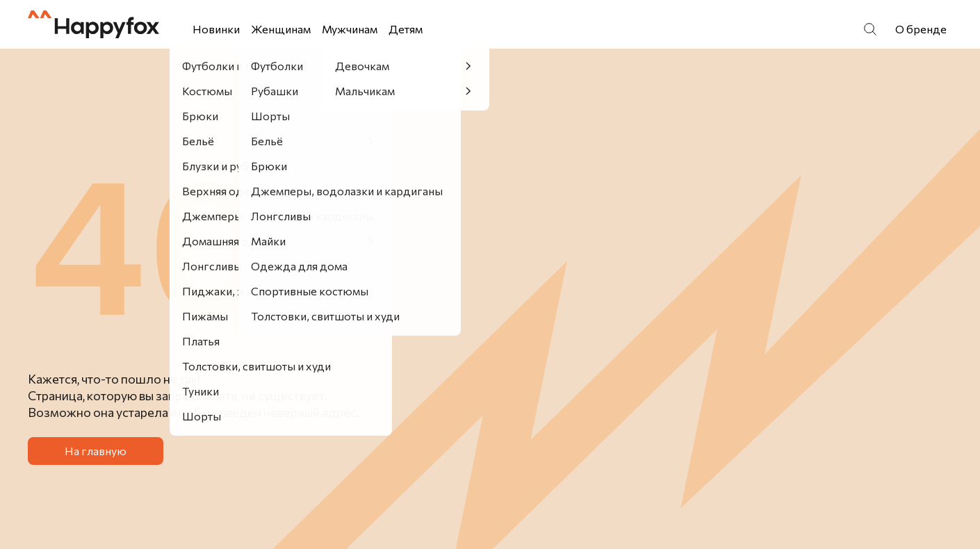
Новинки (216, 28)
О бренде (921, 28)
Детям (406, 28)
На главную (95, 450)
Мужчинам (349, 28)
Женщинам (281, 28)
